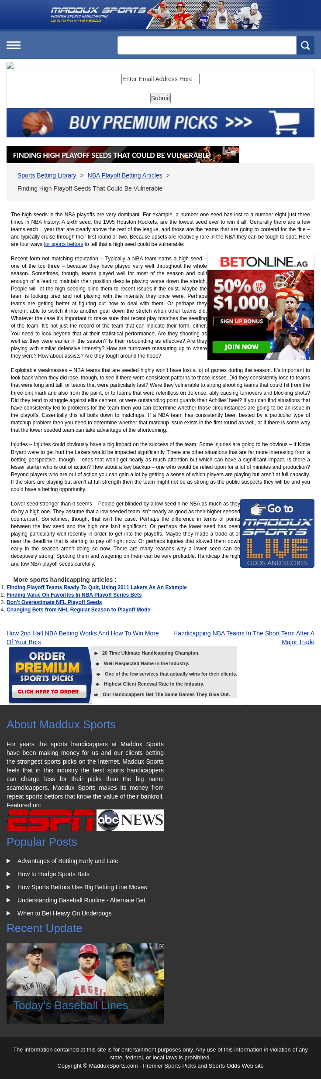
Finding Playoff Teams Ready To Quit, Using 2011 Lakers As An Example (97, 587)
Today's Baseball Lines (70, 1005)
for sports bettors (63, 244)
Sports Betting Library (46, 175)
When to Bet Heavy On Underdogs (64, 913)
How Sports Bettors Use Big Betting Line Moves (82, 887)
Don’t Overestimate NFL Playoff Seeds (54, 602)
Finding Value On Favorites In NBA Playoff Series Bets (74, 595)
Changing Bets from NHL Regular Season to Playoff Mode (78, 610)
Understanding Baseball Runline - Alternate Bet (81, 900)
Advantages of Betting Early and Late (67, 860)
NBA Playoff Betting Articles (125, 175)
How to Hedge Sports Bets (53, 874)
